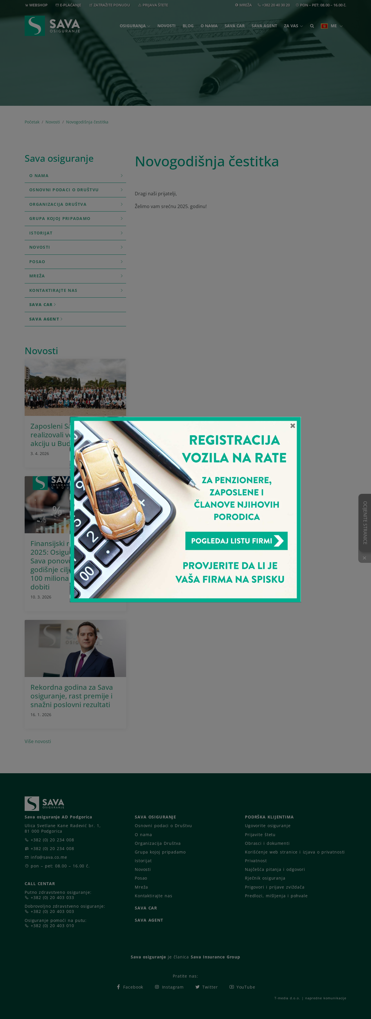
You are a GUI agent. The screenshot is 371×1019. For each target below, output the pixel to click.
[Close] (293, 425)
